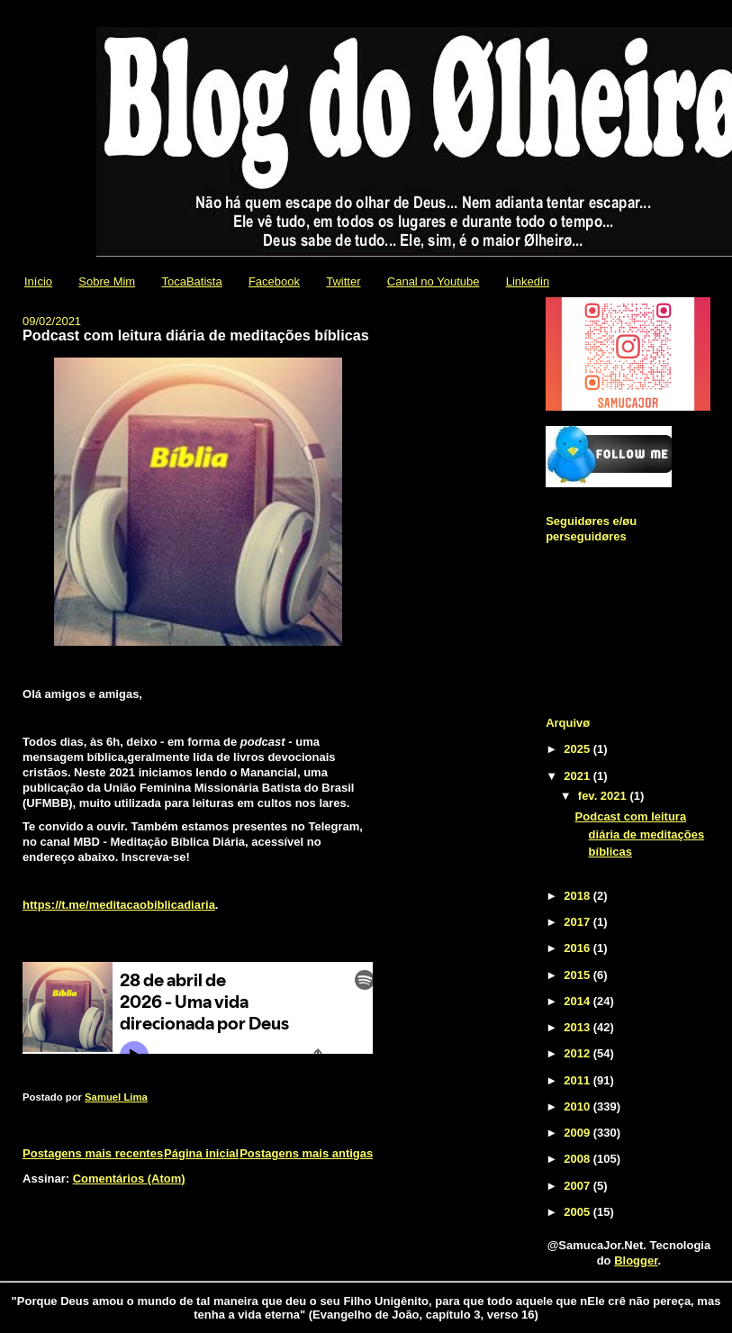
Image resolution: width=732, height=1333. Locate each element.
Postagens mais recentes (93, 1153)
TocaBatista (191, 281)
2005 (578, 1212)
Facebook (274, 281)
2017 (578, 922)
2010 (578, 1106)
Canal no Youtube (433, 281)
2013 (578, 1027)
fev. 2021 (604, 796)
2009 (578, 1132)
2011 (578, 1080)
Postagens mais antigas (306, 1153)
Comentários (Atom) (129, 1178)
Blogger (635, 1260)
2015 (578, 975)
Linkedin (527, 281)
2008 (578, 1158)
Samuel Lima (116, 1097)
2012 (578, 1053)
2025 (578, 749)
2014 (578, 1001)
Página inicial (201, 1153)
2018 (578, 895)
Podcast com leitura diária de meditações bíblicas (196, 335)
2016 (578, 948)
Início (38, 281)
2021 (578, 776)
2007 (578, 1185)
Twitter (343, 281)
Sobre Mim (106, 281)
